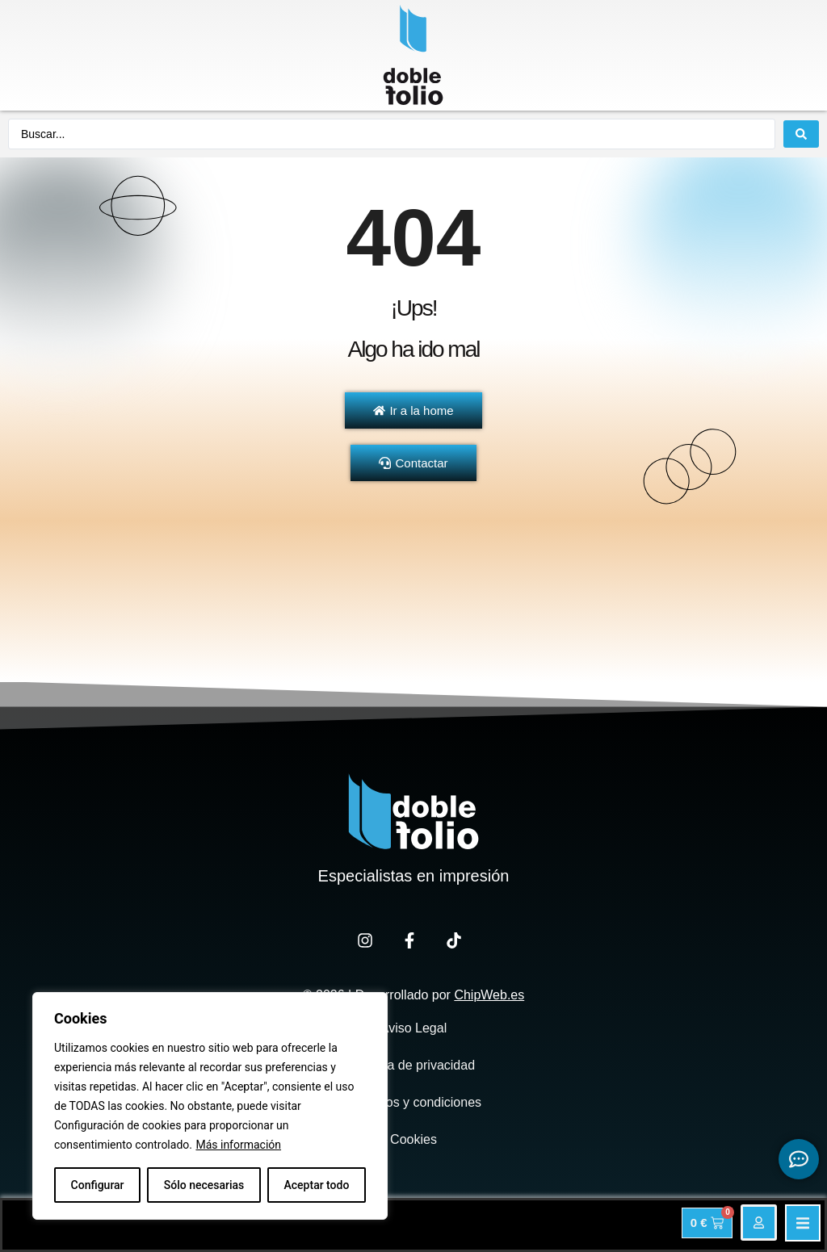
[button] (803, 1223)
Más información (238, 1144)
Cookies (413, 1139)
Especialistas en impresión (414, 876)
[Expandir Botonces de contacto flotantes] (799, 1159)
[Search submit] (801, 134)
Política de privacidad (413, 1065)
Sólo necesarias (204, 1185)
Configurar (97, 1185)
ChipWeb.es (489, 995)
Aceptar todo (317, 1185)
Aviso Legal (413, 1028)
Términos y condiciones (413, 1102)
